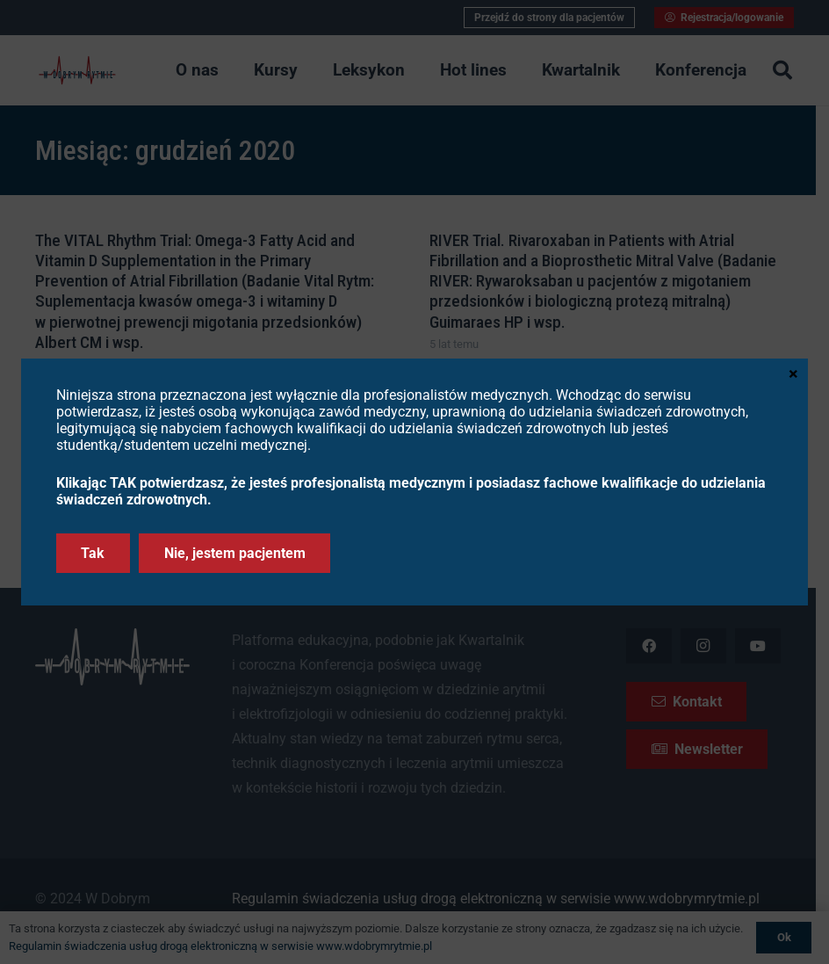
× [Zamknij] (793, 373)
